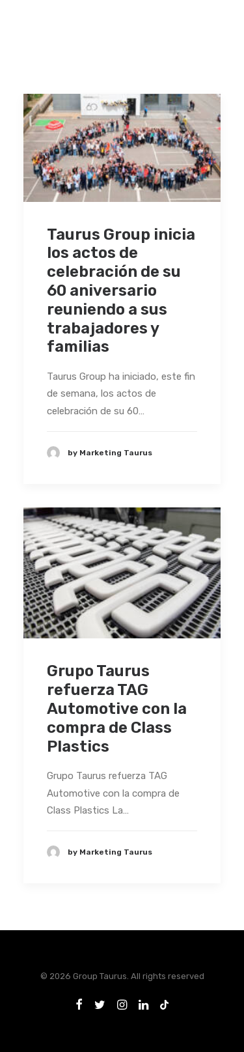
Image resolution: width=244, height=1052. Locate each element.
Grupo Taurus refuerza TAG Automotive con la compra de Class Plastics (117, 708)
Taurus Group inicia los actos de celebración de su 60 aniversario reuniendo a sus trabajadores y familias (121, 290)
